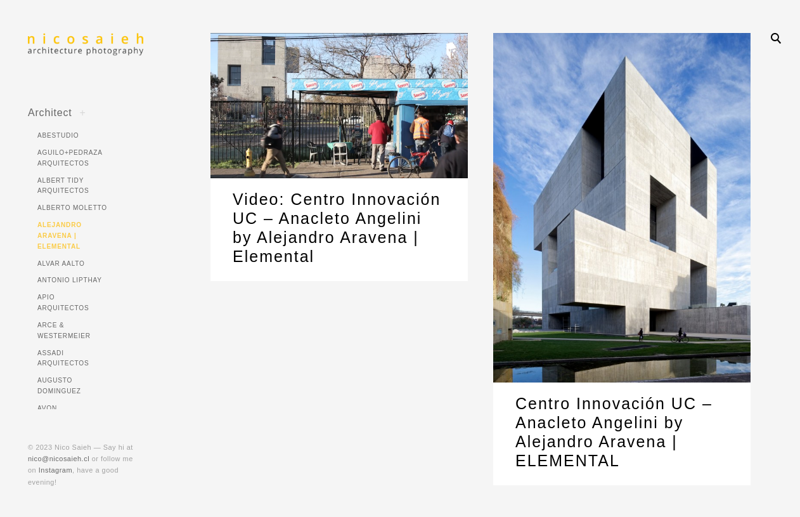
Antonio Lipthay (69, 280)
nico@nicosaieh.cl (58, 458)
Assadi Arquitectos (63, 358)
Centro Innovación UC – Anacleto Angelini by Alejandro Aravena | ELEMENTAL (614, 434)
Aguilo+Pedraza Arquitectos (69, 158)
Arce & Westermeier (64, 330)
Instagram (55, 470)
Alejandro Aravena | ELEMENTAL (59, 235)
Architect (50, 112)
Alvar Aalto (61, 263)
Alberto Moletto (72, 207)
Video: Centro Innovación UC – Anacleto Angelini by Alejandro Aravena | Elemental (337, 227)
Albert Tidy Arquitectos (63, 186)
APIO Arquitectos (63, 302)
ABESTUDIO (58, 135)
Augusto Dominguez (59, 386)
